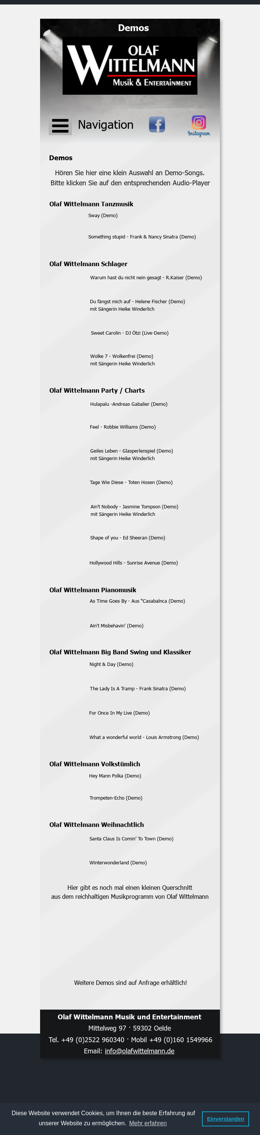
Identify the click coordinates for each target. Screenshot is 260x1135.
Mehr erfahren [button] (148, 1123)
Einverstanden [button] (225, 1119)
